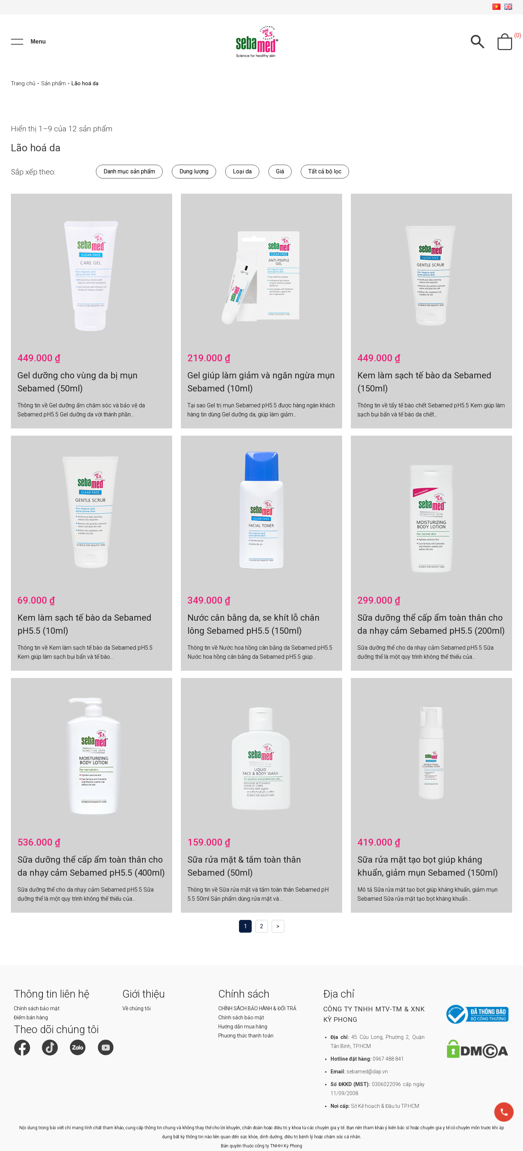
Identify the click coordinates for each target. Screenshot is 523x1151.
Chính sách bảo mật (37, 1008)
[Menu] (28, 41)
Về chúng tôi (136, 1008)
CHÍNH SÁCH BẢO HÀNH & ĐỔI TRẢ (257, 1008)
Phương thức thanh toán (245, 1036)
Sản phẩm (53, 83)
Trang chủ (23, 83)
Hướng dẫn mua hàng (242, 1026)
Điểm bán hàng (31, 1017)
